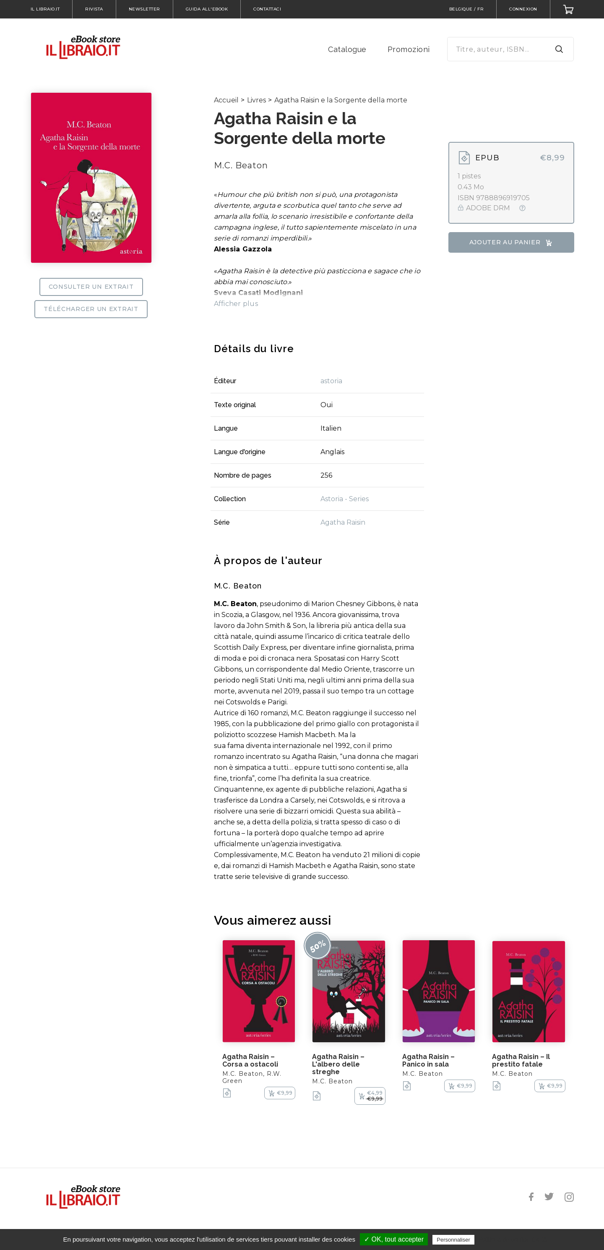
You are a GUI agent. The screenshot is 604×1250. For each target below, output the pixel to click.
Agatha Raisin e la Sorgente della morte (340, 100)
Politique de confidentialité (513, 1239)
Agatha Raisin (342, 522)
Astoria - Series (344, 499)
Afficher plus (236, 304)
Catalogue (347, 49)
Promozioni (409, 49)
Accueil (226, 100)
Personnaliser (453, 1240)
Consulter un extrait (91, 286)
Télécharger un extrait (91, 309)
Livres (256, 100)
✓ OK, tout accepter (394, 1239)
